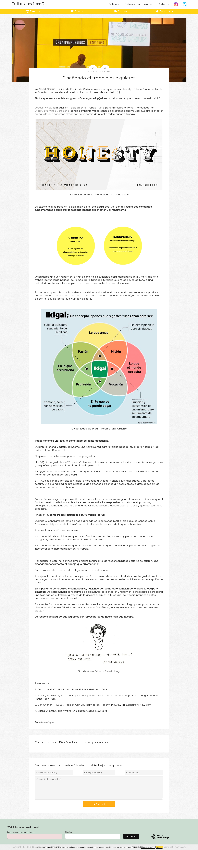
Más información (147, 847)
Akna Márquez (47, 722)
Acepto (159, 847)
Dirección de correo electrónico (21, 832)
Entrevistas (132, 4)
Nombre (68, 832)
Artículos (115, 4)
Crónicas (105, 69)
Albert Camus (47, 89)
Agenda (149, 4)
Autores (164, 4)
